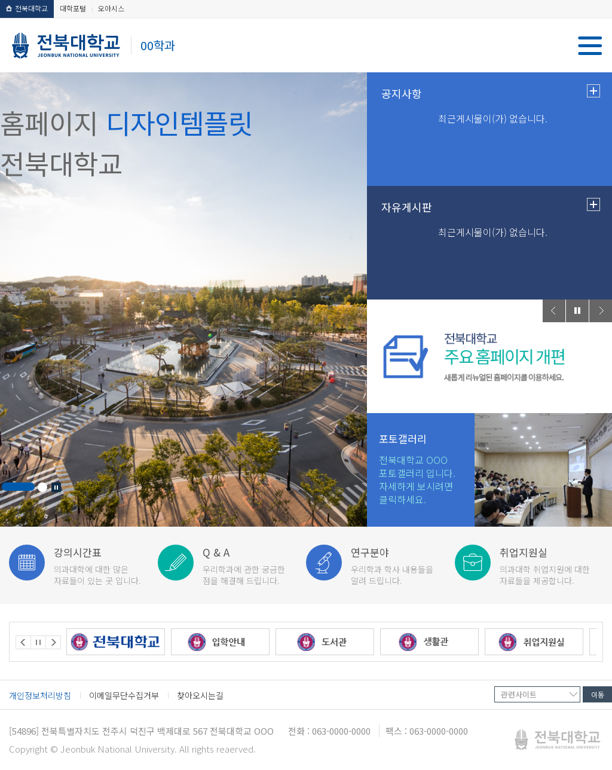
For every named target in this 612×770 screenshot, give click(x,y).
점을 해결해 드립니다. (252, 565)
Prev (554, 311)
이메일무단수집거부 (124, 695)
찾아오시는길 (200, 695)
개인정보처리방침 (40, 695)
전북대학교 (27, 8)
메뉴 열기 (590, 45)
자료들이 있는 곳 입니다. (103, 565)
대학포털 (73, 8)
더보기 (593, 90)
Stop (56, 487)
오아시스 (111, 8)
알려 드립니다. (400, 565)
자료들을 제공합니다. (549, 565)
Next (600, 311)
